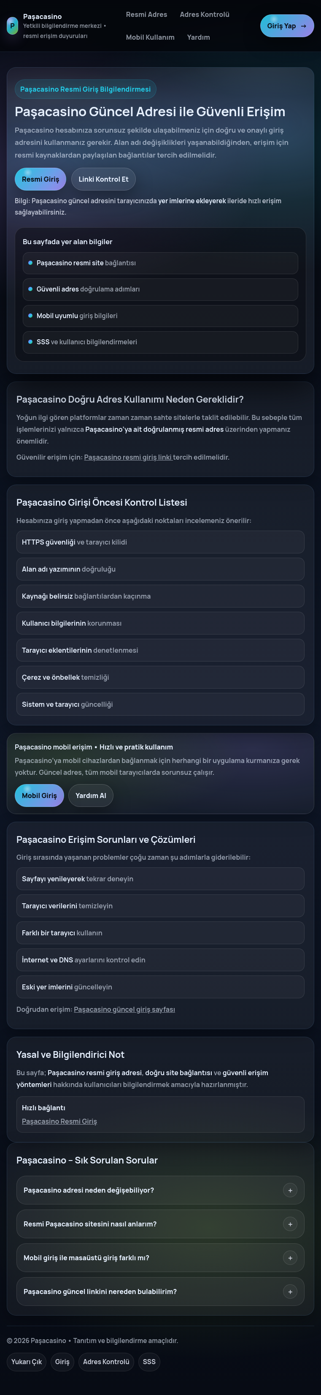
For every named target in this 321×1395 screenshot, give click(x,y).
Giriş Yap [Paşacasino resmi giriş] (287, 26)
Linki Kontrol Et (103, 179)
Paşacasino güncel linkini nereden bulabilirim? (160, 1291)
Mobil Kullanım (150, 37)
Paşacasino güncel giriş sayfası (124, 1009)
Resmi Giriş (40, 179)
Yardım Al (91, 795)
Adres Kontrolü (204, 14)
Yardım (198, 37)
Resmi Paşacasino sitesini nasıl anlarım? (160, 1224)
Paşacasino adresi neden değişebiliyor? (160, 1190)
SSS (149, 1361)
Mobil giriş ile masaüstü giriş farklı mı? (160, 1258)
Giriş (62, 1361)
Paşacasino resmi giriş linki (128, 457)
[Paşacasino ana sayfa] (62, 26)
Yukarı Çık (26, 1361)
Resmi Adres (146, 14)
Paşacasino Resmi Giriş (59, 1121)
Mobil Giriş (39, 795)
